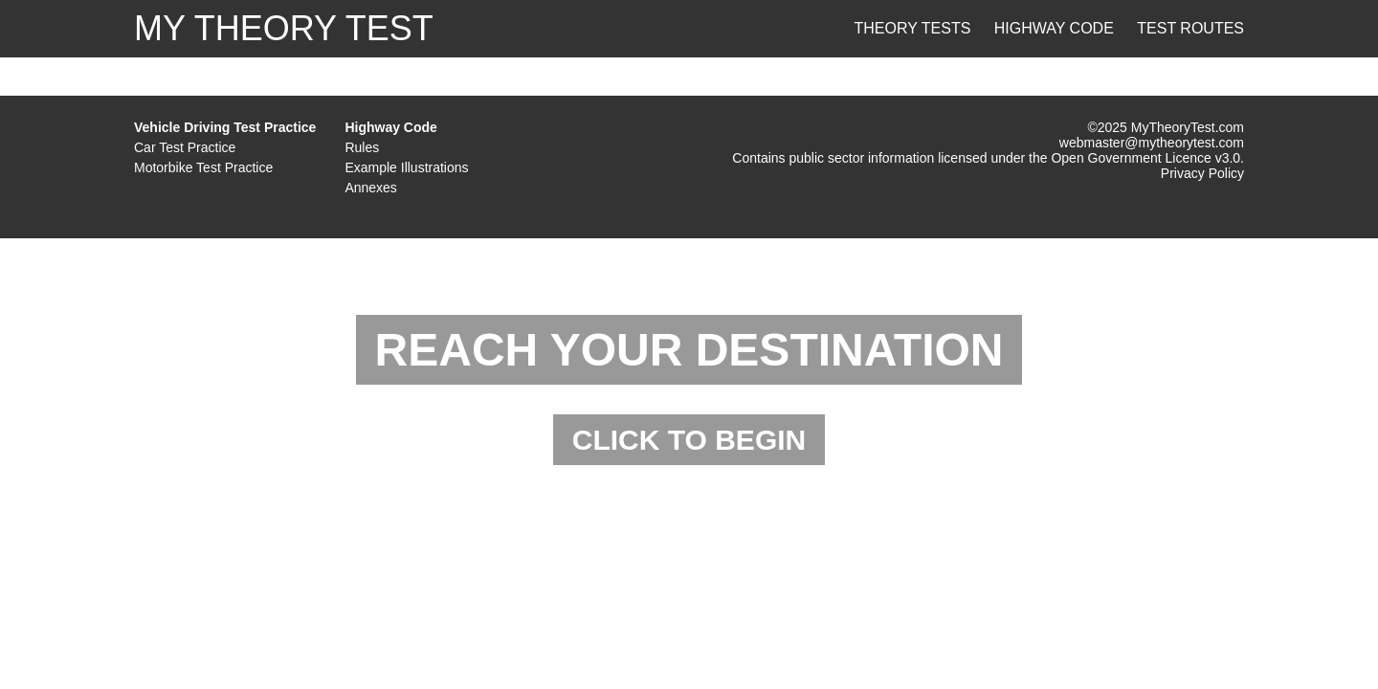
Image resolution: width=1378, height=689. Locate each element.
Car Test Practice (184, 147)
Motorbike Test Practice (203, 167)
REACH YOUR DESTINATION (689, 349)
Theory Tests (913, 28)
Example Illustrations (406, 167)
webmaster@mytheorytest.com (1151, 142)
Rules (361, 147)
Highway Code (1054, 28)
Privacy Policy (1202, 173)
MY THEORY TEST (283, 28)
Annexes (370, 187)
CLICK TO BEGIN (689, 440)
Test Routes (1190, 28)
